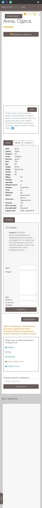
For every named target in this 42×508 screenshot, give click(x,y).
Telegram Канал (13, 366)
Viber (9, 352)
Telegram (10, 347)
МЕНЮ (17, 143)
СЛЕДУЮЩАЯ (29, 319)
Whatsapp (11, 357)
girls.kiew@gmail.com (14, 361)
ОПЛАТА (28, 143)
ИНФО (8, 143)
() (28, 14)
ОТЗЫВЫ (9, 220)
